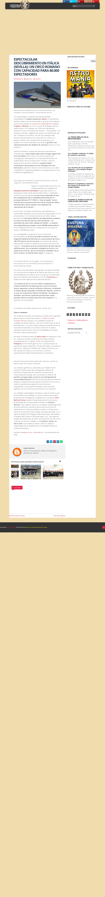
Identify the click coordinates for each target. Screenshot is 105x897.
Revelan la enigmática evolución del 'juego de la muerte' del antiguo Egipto (80, 185)
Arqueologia (28, 79)
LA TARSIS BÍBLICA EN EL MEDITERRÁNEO (78, 138)
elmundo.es (38, 432)
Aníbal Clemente (28, 448)
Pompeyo (17, 344)
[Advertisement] (20, 33)
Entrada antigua (59, 516)
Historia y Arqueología (32, 527)
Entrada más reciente (17, 516)
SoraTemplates (11, 527)
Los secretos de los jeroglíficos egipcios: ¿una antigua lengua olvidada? (80, 169)
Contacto (71, 323)
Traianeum (51, 277)
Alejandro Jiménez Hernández (26, 191)
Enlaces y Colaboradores (78, 320)
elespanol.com (26, 432)
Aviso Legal (43, 527)
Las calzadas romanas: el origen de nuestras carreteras (80, 154)
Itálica (44, 119)
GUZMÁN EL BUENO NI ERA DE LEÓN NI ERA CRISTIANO (80, 200)
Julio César (41, 337)
